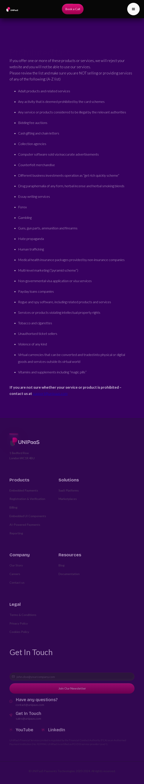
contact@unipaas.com (30, 705)
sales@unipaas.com (28, 718)
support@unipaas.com (50, 393)
